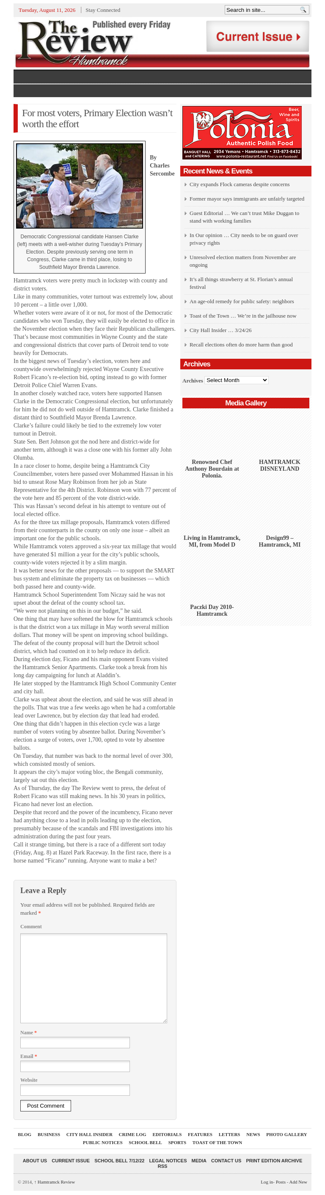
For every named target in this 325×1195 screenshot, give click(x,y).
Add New (298, 1181)
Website (29, 1080)
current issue (71, 1160)
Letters (229, 1134)
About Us (35, 1160)
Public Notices (103, 1142)
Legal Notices (168, 1160)
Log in (267, 1181)
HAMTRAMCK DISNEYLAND (279, 465)
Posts (281, 1181)
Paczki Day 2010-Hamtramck (212, 610)
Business (49, 1134)
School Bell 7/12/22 (119, 1160)
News (253, 1134)
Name (28, 1033)
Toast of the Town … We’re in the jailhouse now (243, 316)
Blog (24, 1134)
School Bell (145, 1142)
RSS (163, 1166)
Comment (31, 927)
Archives (192, 380)
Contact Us (226, 1160)
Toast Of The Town (217, 1142)
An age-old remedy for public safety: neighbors (242, 301)
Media (199, 1160)
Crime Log (132, 1134)
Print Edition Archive (274, 1160)
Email (28, 1056)
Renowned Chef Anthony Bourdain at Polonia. (212, 469)
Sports (177, 1142)
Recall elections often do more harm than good (241, 344)
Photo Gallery (286, 1134)
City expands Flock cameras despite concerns (239, 184)
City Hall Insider (89, 1134)
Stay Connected (102, 10)
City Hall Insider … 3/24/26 (221, 330)
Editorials (167, 1134)
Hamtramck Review (54, 1181)
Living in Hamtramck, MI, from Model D (212, 541)
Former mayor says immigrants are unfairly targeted (247, 198)
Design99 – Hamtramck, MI (280, 541)
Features (200, 1134)
